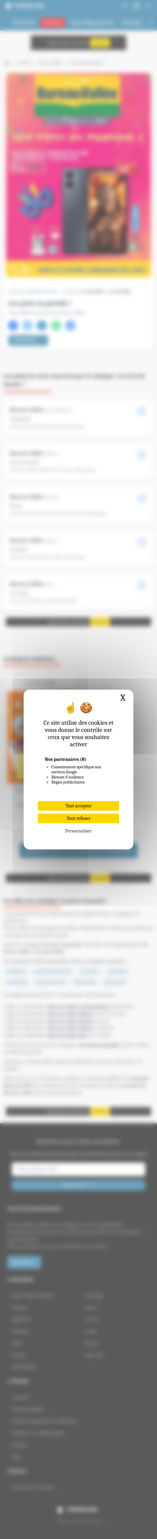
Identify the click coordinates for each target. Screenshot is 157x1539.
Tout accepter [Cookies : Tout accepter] (78, 806)
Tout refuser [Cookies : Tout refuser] (78, 818)
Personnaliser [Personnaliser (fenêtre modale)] (78, 831)
